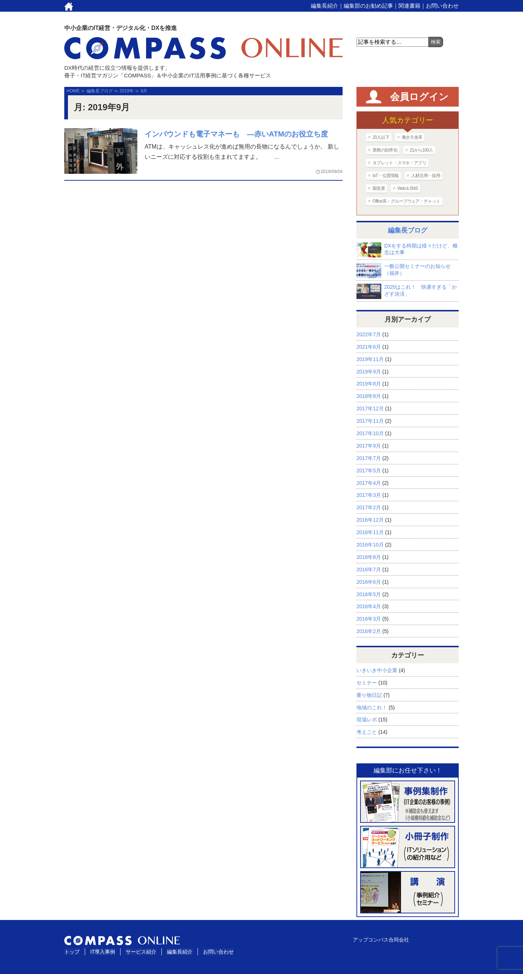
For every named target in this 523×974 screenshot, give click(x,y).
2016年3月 (368, 619)
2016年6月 (368, 582)
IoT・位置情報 (386, 175)
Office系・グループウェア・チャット (406, 201)
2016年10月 (370, 545)
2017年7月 (368, 458)
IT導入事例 (102, 952)
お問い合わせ (442, 6)
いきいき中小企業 (376, 670)
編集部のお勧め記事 (368, 6)
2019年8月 (368, 384)
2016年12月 (370, 520)
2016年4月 (368, 606)
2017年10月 (370, 433)
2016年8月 (368, 557)
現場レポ (366, 719)
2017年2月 (368, 507)
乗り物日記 (369, 695)
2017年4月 (368, 483)
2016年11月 (370, 532)
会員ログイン (419, 96)
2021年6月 (368, 347)
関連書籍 (409, 6)
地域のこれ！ (371, 707)
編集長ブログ (100, 90)
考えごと (366, 732)
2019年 (126, 90)
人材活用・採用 (425, 175)
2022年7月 (368, 334)
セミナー (366, 683)
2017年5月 (368, 470)
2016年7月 (368, 569)
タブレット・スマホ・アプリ (399, 162)
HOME (73, 90)
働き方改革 (412, 137)
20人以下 (381, 137)
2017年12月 (370, 408)
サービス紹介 (141, 952)
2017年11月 (370, 421)
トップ (72, 952)
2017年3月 (368, 495)
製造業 (379, 188)
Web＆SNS (407, 188)
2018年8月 (368, 396)
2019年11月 (370, 359)
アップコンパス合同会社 (381, 940)
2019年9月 (368, 372)
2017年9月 (368, 446)
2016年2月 (368, 631)
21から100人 (421, 150)
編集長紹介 (324, 6)
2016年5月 (368, 594)
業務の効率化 (385, 150)
